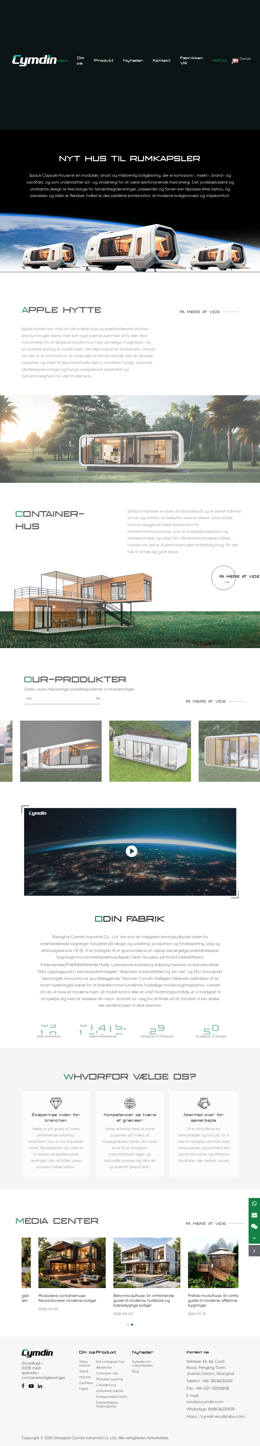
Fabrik (83, 1389)
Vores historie (84, 1363)
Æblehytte (104, 1367)
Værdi (83, 1371)
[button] (128, 1325)
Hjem (62, 60)
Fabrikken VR (191, 60)
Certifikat (86, 1383)
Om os (81, 60)
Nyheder (133, 60)
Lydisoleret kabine (109, 1391)
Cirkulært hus (106, 1385)
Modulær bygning (109, 1379)
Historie (85, 1377)
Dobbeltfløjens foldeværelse (107, 1404)
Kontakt (162, 60)
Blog (135, 1371)
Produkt (104, 60)
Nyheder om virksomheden (142, 1363)
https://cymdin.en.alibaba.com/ (216, 1416)
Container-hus (107, 1373)
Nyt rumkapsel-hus (110, 1361)
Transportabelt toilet (111, 1397)
